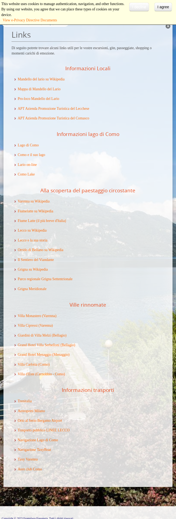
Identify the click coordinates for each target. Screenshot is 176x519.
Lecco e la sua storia (32, 240)
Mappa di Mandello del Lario (39, 89)
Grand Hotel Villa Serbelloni (38, 345)
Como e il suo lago (31, 155)
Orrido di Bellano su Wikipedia (40, 250)
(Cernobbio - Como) (50, 374)
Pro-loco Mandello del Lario (38, 99)
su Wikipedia (38, 269)
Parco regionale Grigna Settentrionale (45, 279)
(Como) (43, 364)
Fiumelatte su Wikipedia (35, 211)
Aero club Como (30, 469)
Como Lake (26, 174)
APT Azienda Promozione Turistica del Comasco (53, 118)
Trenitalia (25, 401)
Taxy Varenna (28, 459)
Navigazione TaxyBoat (34, 450)
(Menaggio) (60, 355)
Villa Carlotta (27, 364)
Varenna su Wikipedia (33, 201)
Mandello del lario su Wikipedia (41, 79)
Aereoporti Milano (31, 411)
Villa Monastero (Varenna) (37, 316)
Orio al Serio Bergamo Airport (40, 421)
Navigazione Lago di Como (38, 440)
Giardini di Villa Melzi (34, 335)
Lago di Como (28, 145)
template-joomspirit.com (175, 495)
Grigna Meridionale (32, 289)
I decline (139, 7)
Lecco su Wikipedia (32, 230)
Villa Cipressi (27, 325)
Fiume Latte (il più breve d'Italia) (42, 221)
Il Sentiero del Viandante (36, 260)
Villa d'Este (26, 374)
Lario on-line (27, 165)
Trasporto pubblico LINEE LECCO (44, 430)
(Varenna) (45, 325)
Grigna (23, 269)
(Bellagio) (59, 335)
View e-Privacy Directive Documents (30, 20)
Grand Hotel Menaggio (34, 355)
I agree (163, 7)
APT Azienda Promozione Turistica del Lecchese (53, 109)
